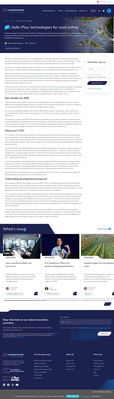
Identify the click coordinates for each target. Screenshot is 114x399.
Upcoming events (99, 363)
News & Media (48, 11)
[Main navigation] (109, 11)
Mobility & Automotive (13, 48)
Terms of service (101, 77)
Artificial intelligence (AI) (14, 294)
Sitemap (96, 375)
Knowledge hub (98, 366)
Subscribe (104, 334)
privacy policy (98, 88)
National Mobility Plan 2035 (34, 76)
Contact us (97, 369)
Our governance (71, 366)
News (12, 21)
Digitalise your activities (41, 366)
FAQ (95, 372)
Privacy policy (91, 77)
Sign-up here (64, 317)
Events (60, 11)
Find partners (38, 378)
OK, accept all (72, 396)
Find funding (38, 375)
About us (82, 11)
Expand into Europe (40, 363)
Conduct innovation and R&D (43, 369)
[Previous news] (106, 304)
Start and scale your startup (42, 360)
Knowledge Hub (71, 11)
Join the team (70, 369)
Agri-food (88, 294)
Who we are (70, 363)
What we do (70, 360)
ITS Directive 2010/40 (64, 87)
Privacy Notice (21, 336)
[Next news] (109, 304)
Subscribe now (97, 83)
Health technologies (52, 294)
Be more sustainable (40, 372)
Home (6, 21)
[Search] (99, 11)
